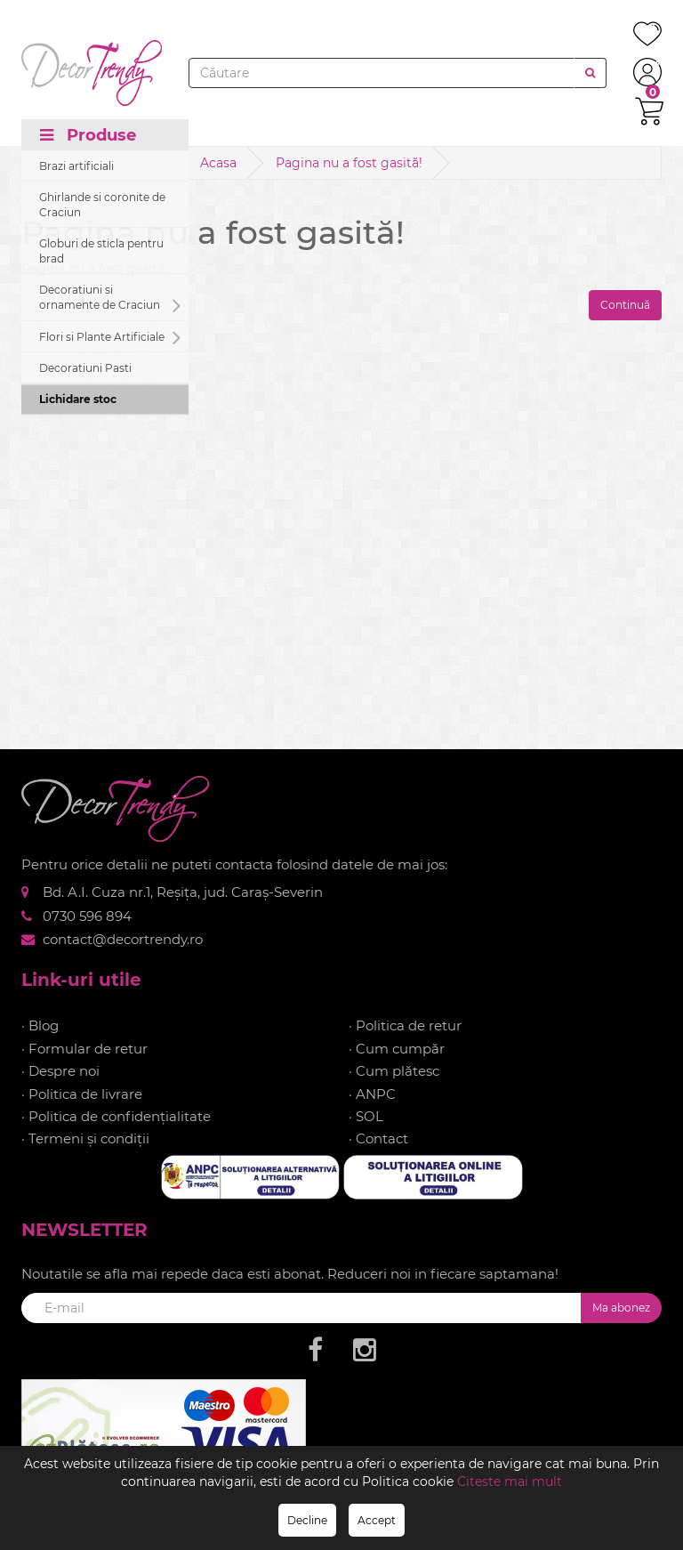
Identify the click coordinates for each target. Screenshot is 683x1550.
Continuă (625, 304)
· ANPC (372, 1094)
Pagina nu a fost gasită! (349, 163)
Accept (377, 1520)
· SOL (366, 1116)
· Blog (40, 1025)
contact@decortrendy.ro (123, 939)
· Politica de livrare (81, 1094)
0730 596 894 (87, 916)
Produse (88, 135)
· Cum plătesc (394, 1070)
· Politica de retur (405, 1025)
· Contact (378, 1138)
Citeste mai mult (509, 1481)
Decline (307, 1520)
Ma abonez (621, 1307)
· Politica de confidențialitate (116, 1116)
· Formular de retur (84, 1048)
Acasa (218, 163)
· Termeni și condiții (85, 1138)
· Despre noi (60, 1070)
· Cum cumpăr (397, 1048)
